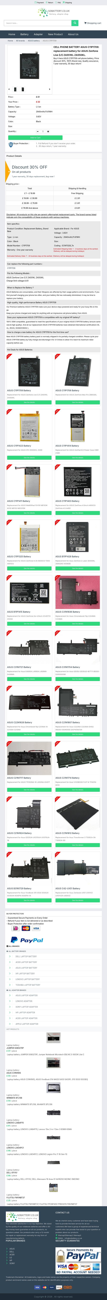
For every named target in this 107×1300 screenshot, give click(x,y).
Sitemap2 (69, 1235)
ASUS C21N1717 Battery (19, 778)
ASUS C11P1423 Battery (19, 445)
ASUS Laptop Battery (22, 968)
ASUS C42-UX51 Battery (67, 888)
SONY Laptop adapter (22, 1007)
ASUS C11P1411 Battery (18, 501)
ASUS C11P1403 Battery (67, 501)
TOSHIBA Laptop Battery (23, 985)
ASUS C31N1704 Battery (67, 667)
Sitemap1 (61, 1235)
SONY (10, 1263)
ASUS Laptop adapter (22, 995)
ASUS (10, 1249)
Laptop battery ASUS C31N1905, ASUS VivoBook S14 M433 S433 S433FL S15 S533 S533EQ (47, 1079)
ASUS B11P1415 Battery (18, 611)
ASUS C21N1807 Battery (67, 722)
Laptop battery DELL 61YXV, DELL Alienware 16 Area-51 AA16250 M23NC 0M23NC (43, 1179)
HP (9, 1260)
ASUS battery (34, 41)
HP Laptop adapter (21, 1012)
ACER (10, 1254)
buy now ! (50, 176)
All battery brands (16, 951)
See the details (29, 402)
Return (50, 3)
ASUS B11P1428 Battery (67, 556)
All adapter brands (16, 990)
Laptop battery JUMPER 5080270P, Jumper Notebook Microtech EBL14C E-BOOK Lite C (45, 1054)
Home (13, 33)
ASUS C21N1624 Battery (19, 833)
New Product (55, 34)
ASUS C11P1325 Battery (19, 556)
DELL (10, 1252)
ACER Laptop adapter (22, 1018)
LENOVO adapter (19, 1001)
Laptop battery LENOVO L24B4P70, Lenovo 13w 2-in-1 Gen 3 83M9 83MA (39, 1129)
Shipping (68, 3)
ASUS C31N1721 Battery (19, 667)
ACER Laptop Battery (22, 962)
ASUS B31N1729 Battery (19, 888)
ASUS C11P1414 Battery (67, 445)
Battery (24, 34)
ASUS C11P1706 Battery (67, 390)
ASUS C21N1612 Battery (67, 833)
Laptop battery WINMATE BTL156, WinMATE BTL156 (29, 1104)
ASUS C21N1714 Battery (67, 778)
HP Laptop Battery (21, 973)
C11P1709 (11, 268)
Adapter (38, 34)
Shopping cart (92, 23)
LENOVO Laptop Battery (23, 979)
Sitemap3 (77, 1235)
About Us (73, 34)
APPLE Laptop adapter (22, 1024)
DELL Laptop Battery (22, 956)
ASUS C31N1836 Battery (67, 611)
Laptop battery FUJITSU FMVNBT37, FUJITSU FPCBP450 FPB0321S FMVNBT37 (42, 1204)
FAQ (59, 3)
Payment (40, 3)
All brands (20, 41)
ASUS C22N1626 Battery (19, 722)
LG (9, 1257)
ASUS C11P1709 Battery (19, 390)
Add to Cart (35, 137)
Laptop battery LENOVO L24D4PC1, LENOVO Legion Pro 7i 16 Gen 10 (37, 1154)
